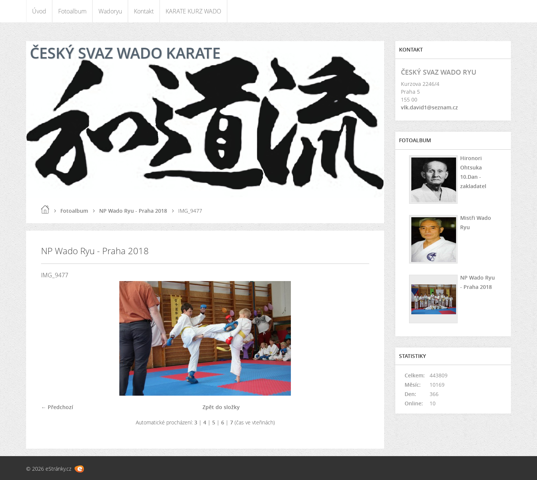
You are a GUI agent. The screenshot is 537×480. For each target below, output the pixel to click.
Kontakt (144, 11)
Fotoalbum (72, 11)
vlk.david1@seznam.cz (429, 107)
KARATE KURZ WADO (193, 11)
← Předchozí (57, 407)
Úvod (39, 11)
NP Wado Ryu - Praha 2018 (133, 210)
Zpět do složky (221, 407)
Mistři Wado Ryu (475, 222)
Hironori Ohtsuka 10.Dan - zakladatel (473, 172)
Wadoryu (110, 11)
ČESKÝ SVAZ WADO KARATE (125, 53)
